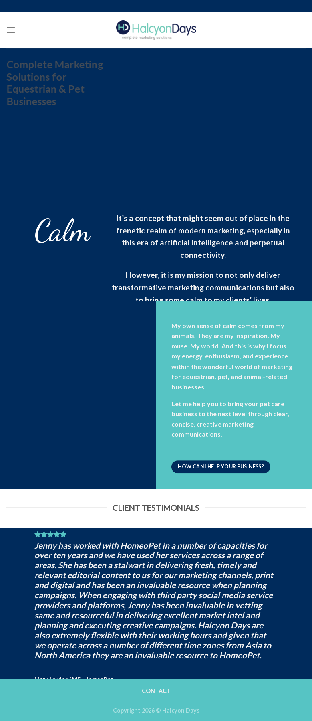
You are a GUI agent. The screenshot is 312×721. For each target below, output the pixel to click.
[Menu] (11, 30)
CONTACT (156, 690)
